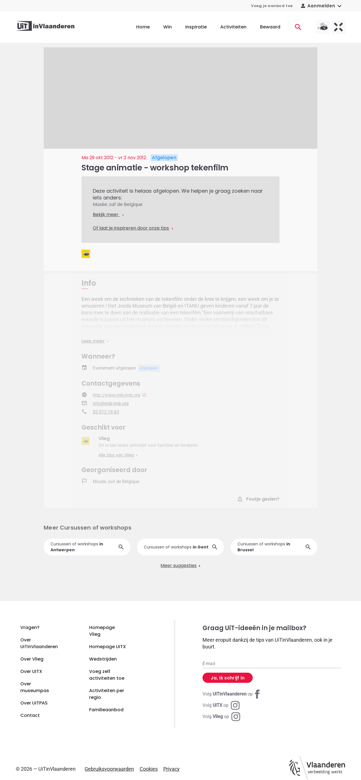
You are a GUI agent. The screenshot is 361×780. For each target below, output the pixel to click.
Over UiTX (31, 671)
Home (143, 27)
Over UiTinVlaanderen (39, 643)
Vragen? (29, 627)
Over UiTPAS (34, 703)
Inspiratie (196, 27)
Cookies (149, 769)
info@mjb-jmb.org (111, 404)
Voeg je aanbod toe (272, 5)
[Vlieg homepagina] (322, 27)
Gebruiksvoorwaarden (109, 769)
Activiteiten (233, 27)
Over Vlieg (31, 659)
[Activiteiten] (298, 27)
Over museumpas (34, 687)
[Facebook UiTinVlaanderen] (232, 694)
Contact (30, 715)
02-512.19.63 (106, 412)
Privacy (171, 769)
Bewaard (270, 27)
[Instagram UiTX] (221, 705)
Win (167, 27)
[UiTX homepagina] (338, 27)
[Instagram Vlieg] (221, 716)
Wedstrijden (103, 659)
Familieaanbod (106, 709)
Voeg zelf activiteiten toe (106, 674)
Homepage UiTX (107, 646)
